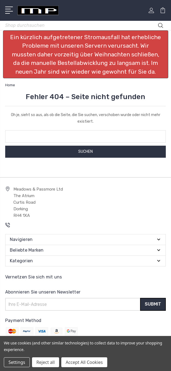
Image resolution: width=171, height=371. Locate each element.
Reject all (45, 362)
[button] (85, 54)
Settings (16, 362)
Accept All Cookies (84, 362)
